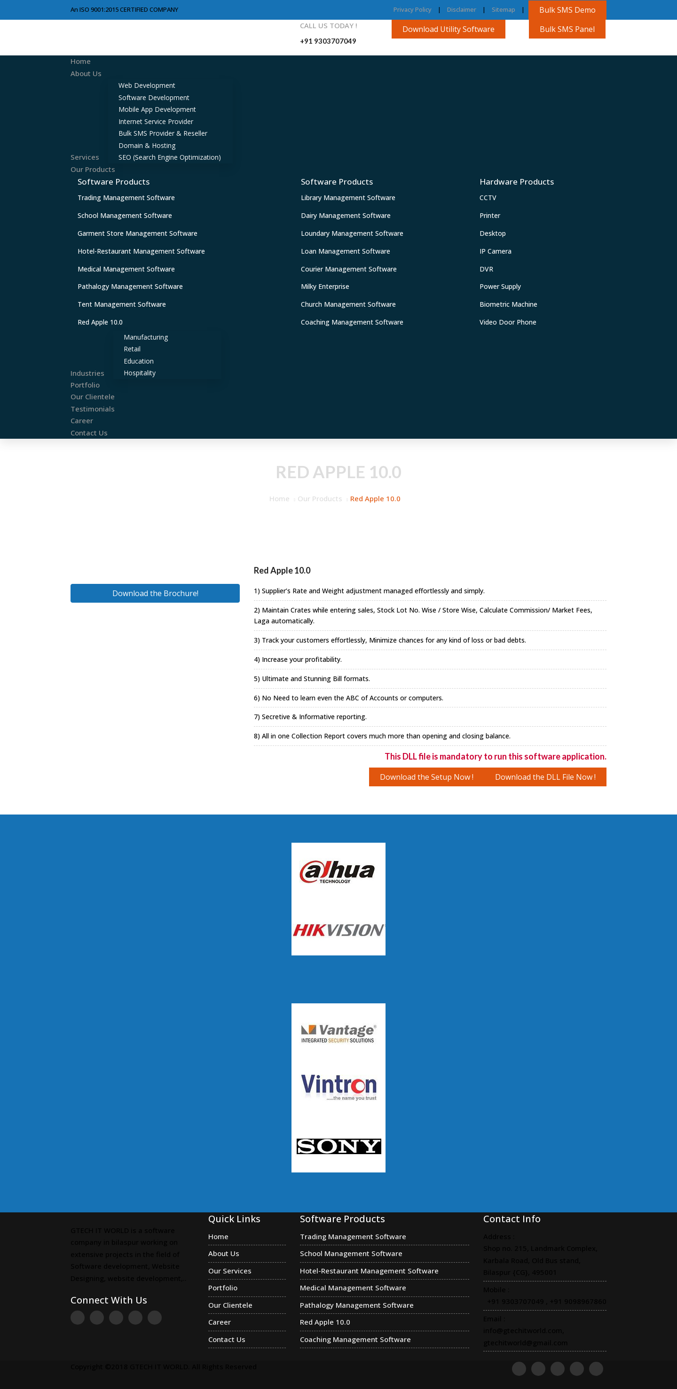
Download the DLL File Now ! (545, 777)
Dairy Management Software (346, 215)
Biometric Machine (508, 304)
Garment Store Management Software (137, 233)
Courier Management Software (349, 268)
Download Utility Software (448, 29)
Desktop (493, 233)
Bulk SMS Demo (567, 10)
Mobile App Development (157, 109)
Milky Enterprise (325, 286)
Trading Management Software (126, 197)
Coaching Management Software (352, 322)
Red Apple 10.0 (100, 322)
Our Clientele (93, 396)
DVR (486, 268)
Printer (490, 215)
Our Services (230, 1270)
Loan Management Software (345, 251)
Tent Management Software (122, 304)
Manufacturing (146, 337)
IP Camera (496, 251)
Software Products (114, 181)
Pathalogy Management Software (130, 286)
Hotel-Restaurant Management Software (141, 251)
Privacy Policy (413, 9)
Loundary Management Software (352, 233)
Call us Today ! (328, 25)
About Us (86, 73)
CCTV (488, 197)
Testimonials (93, 408)
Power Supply (500, 286)
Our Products (93, 169)
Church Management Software (348, 304)
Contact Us (89, 432)
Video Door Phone (508, 322)
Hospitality (140, 372)
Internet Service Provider (155, 121)
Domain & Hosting (146, 145)
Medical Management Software (126, 268)
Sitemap (503, 9)
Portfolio (85, 384)
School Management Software (125, 215)
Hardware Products (517, 181)
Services (85, 157)
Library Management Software (348, 197)
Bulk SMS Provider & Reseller (162, 133)
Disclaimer (461, 9)
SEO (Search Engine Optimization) (169, 157)
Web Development (146, 85)
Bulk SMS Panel (567, 29)
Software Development (153, 97)
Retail (132, 348)
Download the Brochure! (155, 593)
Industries (87, 372)
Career (82, 420)
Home (81, 61)
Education (139, 361)
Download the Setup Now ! (426, 777)
